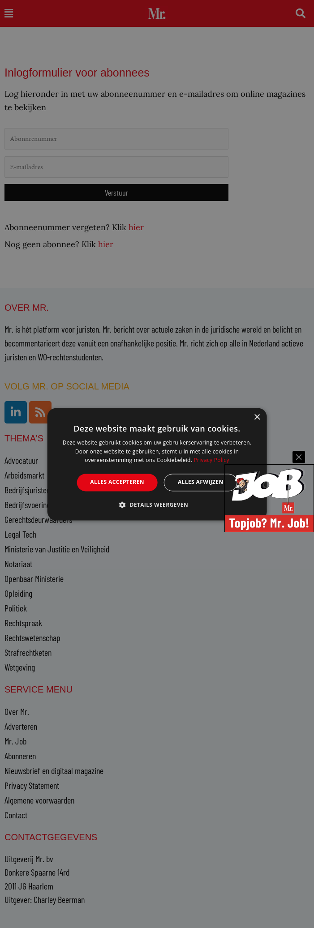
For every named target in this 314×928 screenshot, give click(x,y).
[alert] (157, 464)
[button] (157, 504)
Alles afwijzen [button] (201, 482)
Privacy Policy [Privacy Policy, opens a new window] (211, 460)
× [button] (257, 417)
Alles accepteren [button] (117, 482)
